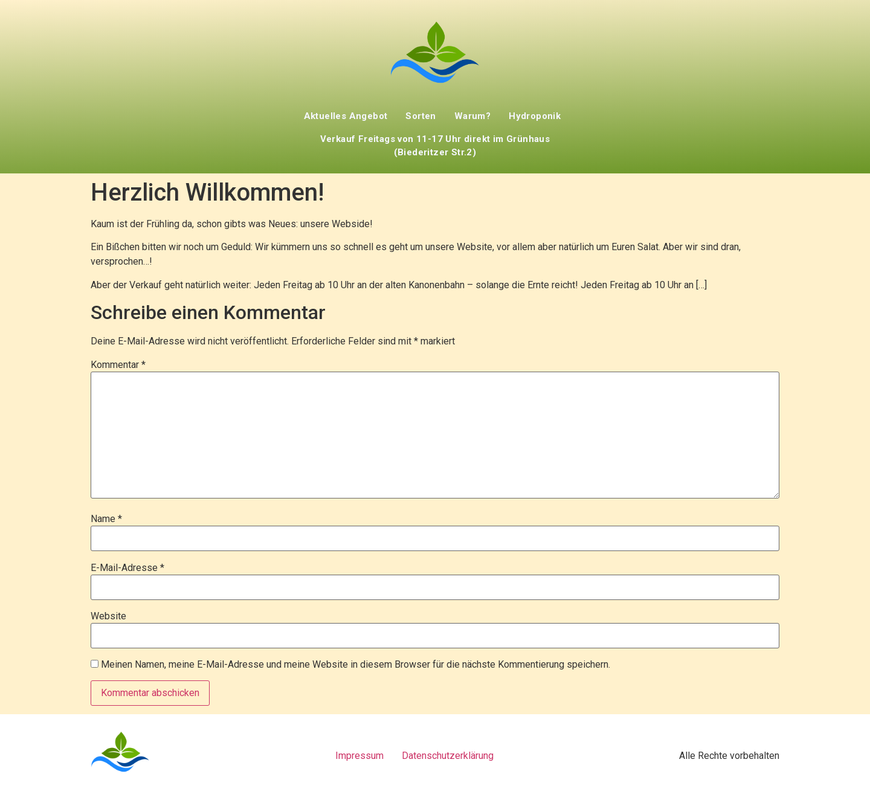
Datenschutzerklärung (448, 755)
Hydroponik (535, 116)
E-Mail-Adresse (127, 568)
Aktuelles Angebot (346, 116)
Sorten (420, 116)
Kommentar (118, 365)
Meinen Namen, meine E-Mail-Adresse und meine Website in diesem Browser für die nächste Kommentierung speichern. (355, 665)
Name (106, 519)
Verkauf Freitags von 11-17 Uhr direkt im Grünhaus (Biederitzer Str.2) (435, 146)
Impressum (359, 755)
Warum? (472, 116)
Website (108, 616)
